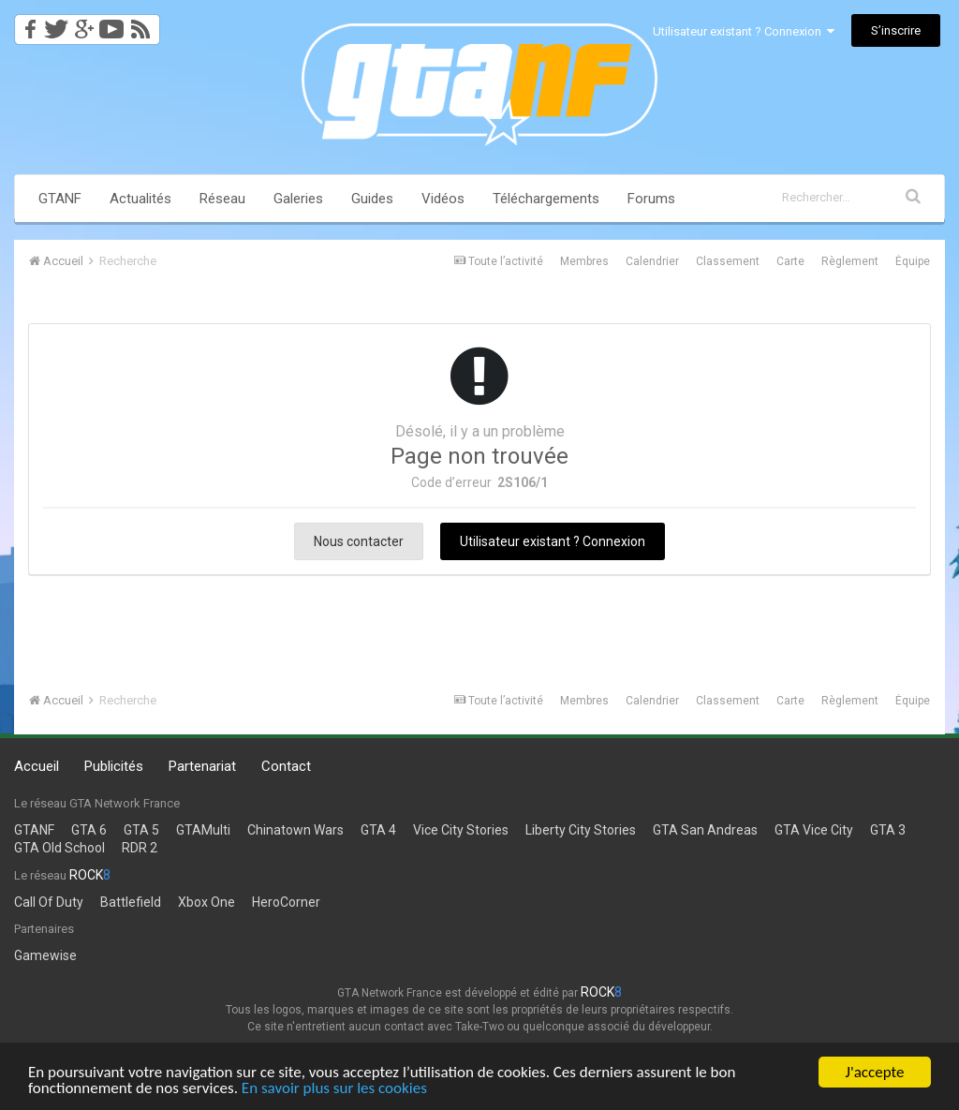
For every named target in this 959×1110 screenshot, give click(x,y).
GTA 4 (378, 829)
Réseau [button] (222, 198)
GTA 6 (89, 829)
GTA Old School (59, 847)
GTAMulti (203, 829)
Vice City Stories (461, 829)
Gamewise (45, 955)
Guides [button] (372, 198)
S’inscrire (896, 30)
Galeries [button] (298, 198)
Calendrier (652, 261)
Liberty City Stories (580, 829)
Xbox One (206, 902)
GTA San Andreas (705, 829)
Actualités (140, 198)
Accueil (36, 766)
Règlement (849, 261)
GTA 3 (888, 829)
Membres (584, 261)
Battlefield (130, 902)
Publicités (113, 766)
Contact (286, 766)
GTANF (59, 198)
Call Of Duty (48, 902)
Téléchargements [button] (546, 198)
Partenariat (202, 766)
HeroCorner (286, 902)
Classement (728, 261)
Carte (790, 261)
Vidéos (443, 198)
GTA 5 (141, 829)
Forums (651, 198)
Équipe (912, 261)
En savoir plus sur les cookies (334, 1089)
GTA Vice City (814, 829)
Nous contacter (359, 541)
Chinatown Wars (295, 829)
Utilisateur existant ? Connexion (743, 31)
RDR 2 (139, 847)
